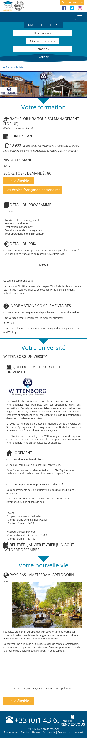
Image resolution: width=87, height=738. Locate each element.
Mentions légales (30, 732)
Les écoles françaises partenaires (32, 189)
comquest (77, 732)
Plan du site (48, 732)
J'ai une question (72, 2)
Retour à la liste (13, 67)
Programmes (11, 732)
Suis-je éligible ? (18, 180)
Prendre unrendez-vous (73, 721)
